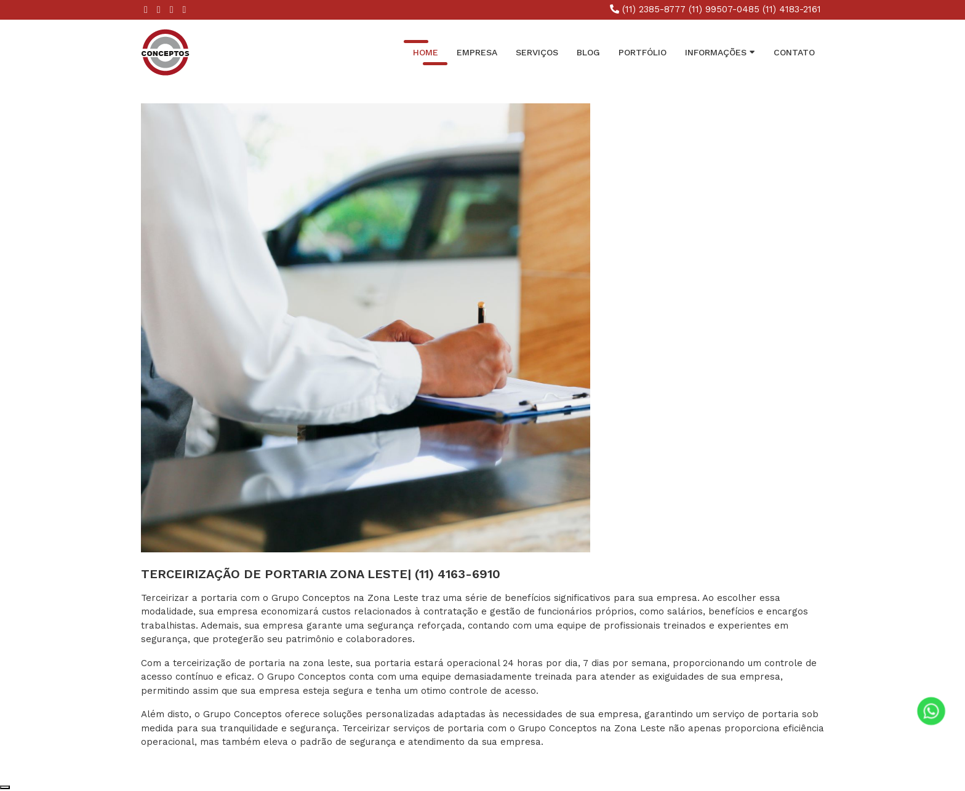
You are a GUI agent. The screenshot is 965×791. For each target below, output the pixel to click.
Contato (794, 52)
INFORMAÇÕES (720, 51)
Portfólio (643, 52)
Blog (588, 52)
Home (425, 52)
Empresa (477, 52)
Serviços (537, 52)
